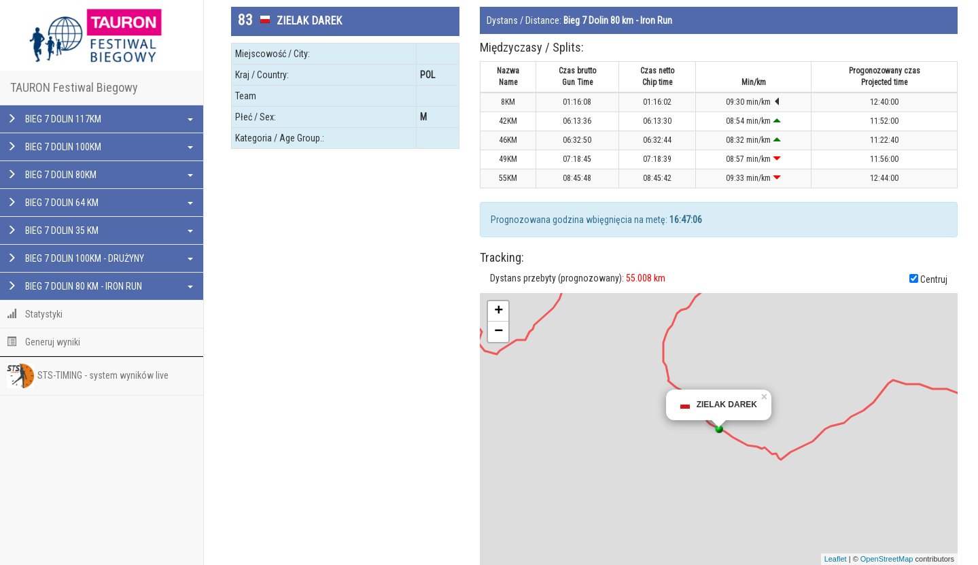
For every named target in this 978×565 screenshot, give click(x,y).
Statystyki (35, 314)
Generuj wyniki (43, 342)
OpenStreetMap (886, 559)
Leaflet (835, 559)
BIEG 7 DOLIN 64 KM (100, 202)
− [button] (498, 332)
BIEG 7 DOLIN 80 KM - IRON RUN (100, 286)
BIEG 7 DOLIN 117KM (100, 119)
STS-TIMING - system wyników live (88, 376)
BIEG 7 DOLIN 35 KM (100, 230)
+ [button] (498, 311)
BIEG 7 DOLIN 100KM (100, 146)
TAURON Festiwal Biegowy (74, 87)
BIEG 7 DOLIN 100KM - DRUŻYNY (100, 258)
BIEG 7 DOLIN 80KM (100, 174)
